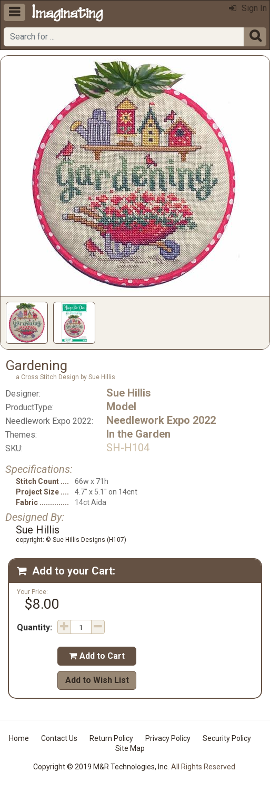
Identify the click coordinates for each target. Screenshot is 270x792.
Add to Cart (97, 656)
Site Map (130, 748)
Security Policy (227, 738)
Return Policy (111, 738)
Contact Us (59, 738)
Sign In (248, 8)
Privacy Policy (168, 738)
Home (19, 738)
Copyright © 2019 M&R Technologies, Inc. (101, 767)
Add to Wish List (97, 680)
